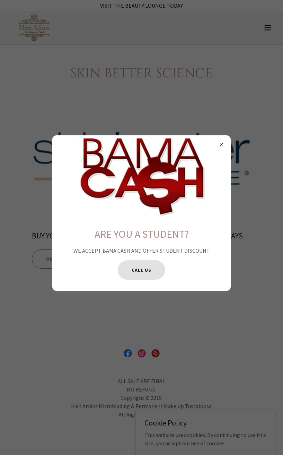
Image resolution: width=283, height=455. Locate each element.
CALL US (141, 270)
